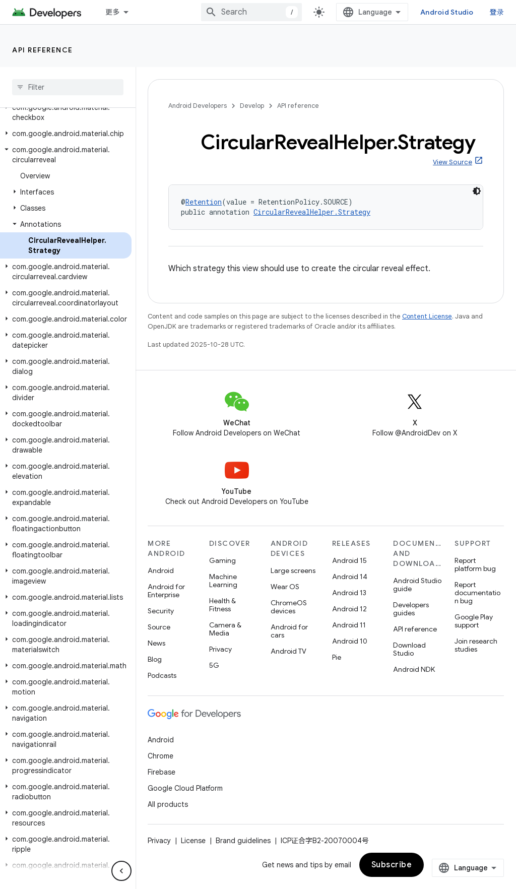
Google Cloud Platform (185, 788)
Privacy (220, 649)
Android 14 (349, 576)
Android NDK (414, 669)
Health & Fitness (222, 604)
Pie (336, 657)
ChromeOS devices (289, 606)
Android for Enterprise (166, 590)
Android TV (288, 651)
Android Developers (197, 105)
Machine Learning (223, 580)
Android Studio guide (417, 584)
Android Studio (447, 12)
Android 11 (349, 624)
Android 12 (349, 608)
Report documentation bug (477, 592)
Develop (252, 105)
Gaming (222, 560)
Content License (427, 316)
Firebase (161, 772)
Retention (203, 202)
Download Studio (409, 649)
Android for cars (289, 631)
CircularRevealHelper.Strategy (311, 212)
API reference (42, 49)
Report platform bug (475, 564)
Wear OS (285, 586)
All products (168, 804)
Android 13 (349, 592)
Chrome (160, 755)
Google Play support (474, 620)
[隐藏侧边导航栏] (121, 871)
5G (214, 665)
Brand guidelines (243, 841)
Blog (155, 659)
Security (161, 610)
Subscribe (391, 865)
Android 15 (349, 560)
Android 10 (349, 641)
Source (159, 626)
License (193, 841)
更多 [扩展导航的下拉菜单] (112, 12)
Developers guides (411, 608)
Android (161, 570)
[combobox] (251, 12)
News (156, 643)
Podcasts (162, 675)
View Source (452, 162)
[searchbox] (67, 87)
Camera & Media (225, 629)
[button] (66, 112)
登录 (497, 12)
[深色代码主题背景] (477, 191)
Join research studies (476, 645)
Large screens (293, 570)
